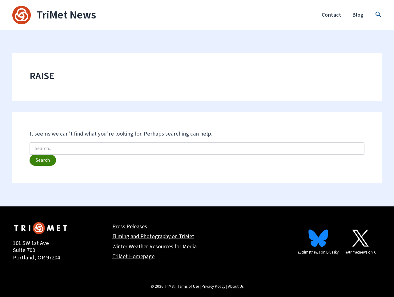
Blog (358, 15)
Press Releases (129, 226)
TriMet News (66, 15)
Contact (331, 15)
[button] (378, 15)
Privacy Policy (213, 286)
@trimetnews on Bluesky (318, 252)
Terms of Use (188, 286)
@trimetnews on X (360, 252)
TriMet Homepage (133, 256)
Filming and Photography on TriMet (153, 236)
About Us (235, 286)
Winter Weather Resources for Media (154, 246)
